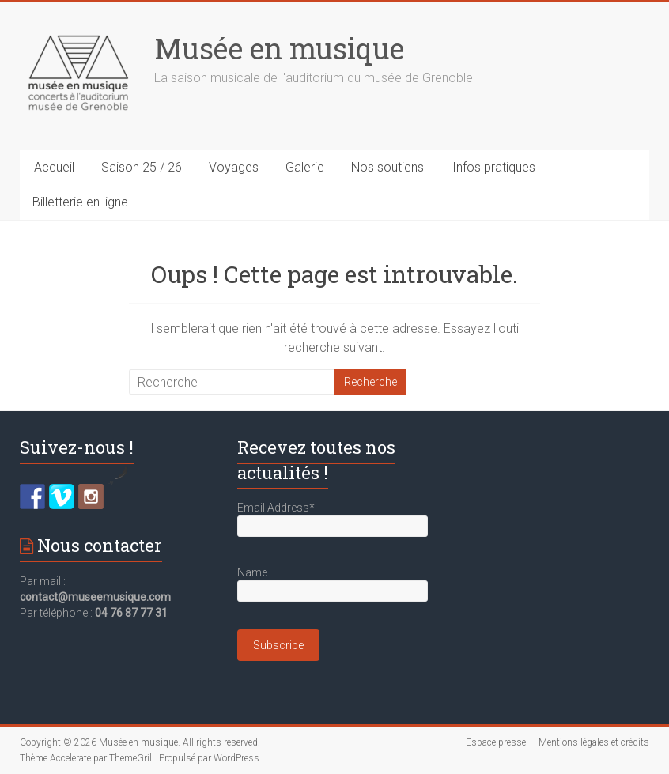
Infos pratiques (493, 167)
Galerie (304, 167)
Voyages (234, 167)
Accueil (54, 167)
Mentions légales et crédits (594, 742)
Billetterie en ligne (80, 202)
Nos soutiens (387, 167)
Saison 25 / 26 (141, 167)
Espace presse (496, 742)
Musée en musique (279, 48)
